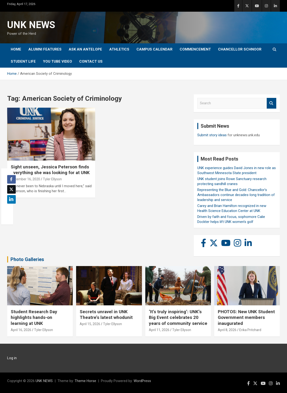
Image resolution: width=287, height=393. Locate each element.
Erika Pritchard (250, 330)
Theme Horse (85, 381)
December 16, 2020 (25, 179)
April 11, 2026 (159, 330)
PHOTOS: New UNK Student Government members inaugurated (246, 317)
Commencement (195, 49)
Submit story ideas (212, 135)
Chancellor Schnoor (239, 49)
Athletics (119, 49)
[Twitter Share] (11, 189)
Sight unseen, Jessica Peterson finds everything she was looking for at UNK (50, 170)
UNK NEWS (31, 24)
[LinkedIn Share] (11, 199)
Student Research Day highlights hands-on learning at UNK (34, 317)
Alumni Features (45, 49)
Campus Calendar (154, 49)
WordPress (142, 381)
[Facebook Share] (11, 179)
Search (271, 103)
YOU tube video (57, 61)
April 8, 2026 (227, 330)
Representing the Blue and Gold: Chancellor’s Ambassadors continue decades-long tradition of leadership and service (236, 195)
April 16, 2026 (21, 330)
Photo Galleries (27, 259)
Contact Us (91, 61)
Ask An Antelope (85, 49)
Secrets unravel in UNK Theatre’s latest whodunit (106, 314)
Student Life (23, 61)
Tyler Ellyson (52, 179)
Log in (12, 358)
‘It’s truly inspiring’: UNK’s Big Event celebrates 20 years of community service (178, 317)
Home (16, 49)
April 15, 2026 (90, 324)
